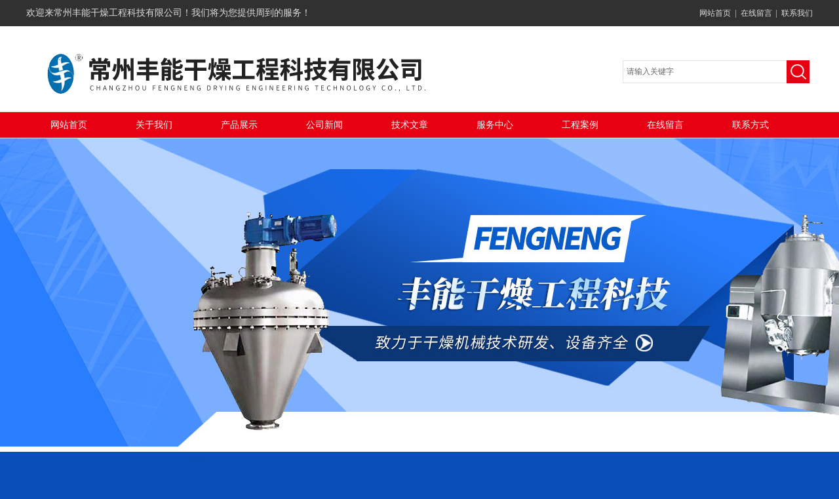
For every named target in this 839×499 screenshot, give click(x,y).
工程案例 (580, 125)
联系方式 (750, 125)
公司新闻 (324, 125)
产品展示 (239, 125)
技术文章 (409, 125)
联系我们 (797, 13)
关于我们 (154, 125)
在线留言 (756, 13)
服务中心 (495, 125)
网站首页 (715, 13)
